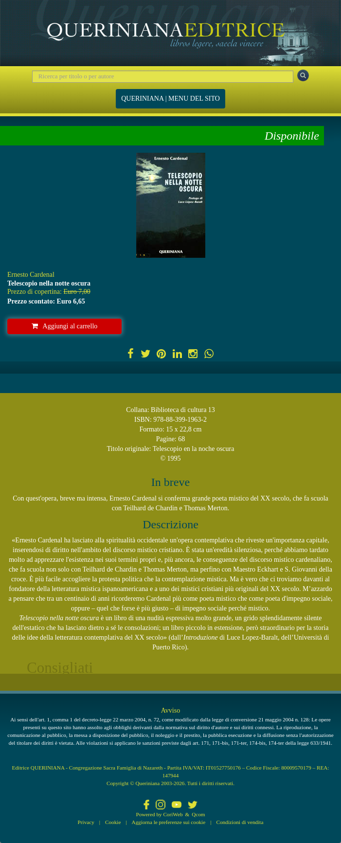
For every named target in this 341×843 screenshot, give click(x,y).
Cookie (113, 822)
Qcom (198, 814)
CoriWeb (172, 814)
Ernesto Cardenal (30, 274)
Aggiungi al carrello (65, 326)
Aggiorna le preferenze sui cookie (169, 822)
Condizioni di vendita (239, 822)
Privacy (86, 822)
